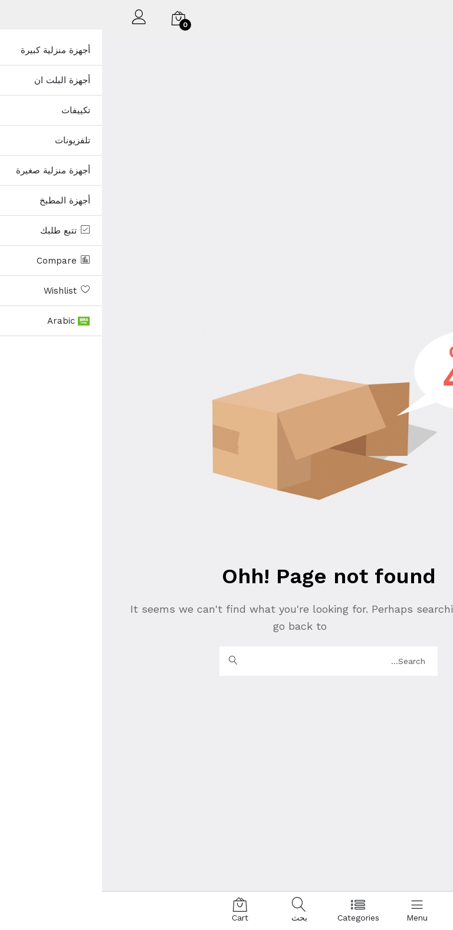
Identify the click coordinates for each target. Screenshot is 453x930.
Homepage (253, 626)
